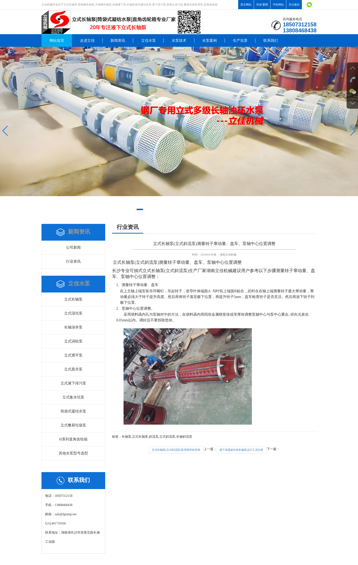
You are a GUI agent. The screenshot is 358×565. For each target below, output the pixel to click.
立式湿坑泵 (73, 313)
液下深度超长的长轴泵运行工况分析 (241, 449)
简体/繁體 (262, 4)
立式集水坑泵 (73, 397)
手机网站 (278, 4)
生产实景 (240, 40)
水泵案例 (209, 40)
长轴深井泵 (73, 327)
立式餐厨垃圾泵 (73, 425)
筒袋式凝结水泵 (73, 411)
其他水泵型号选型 (73, 453)
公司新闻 (73, 247)
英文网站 (245, 4)
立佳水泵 (148, 40)
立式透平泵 (73, 355)
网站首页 (57, 40)
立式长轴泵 (73, 299)
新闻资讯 (117, 40)
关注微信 (294, 4)
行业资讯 (73, 261)
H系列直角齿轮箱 (73, 439)
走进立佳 (87, 40)
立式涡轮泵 (73, 341)
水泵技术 (179, 40)
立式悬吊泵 (73, 369)
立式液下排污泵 (73, 383)
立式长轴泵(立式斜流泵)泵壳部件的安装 (176, 449)
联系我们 (270, 40)
